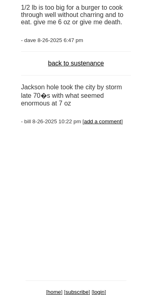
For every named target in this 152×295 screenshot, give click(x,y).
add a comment (102, 121)
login (99, 292)
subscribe (77, 292)
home (54, 292)
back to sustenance (76, 63)
